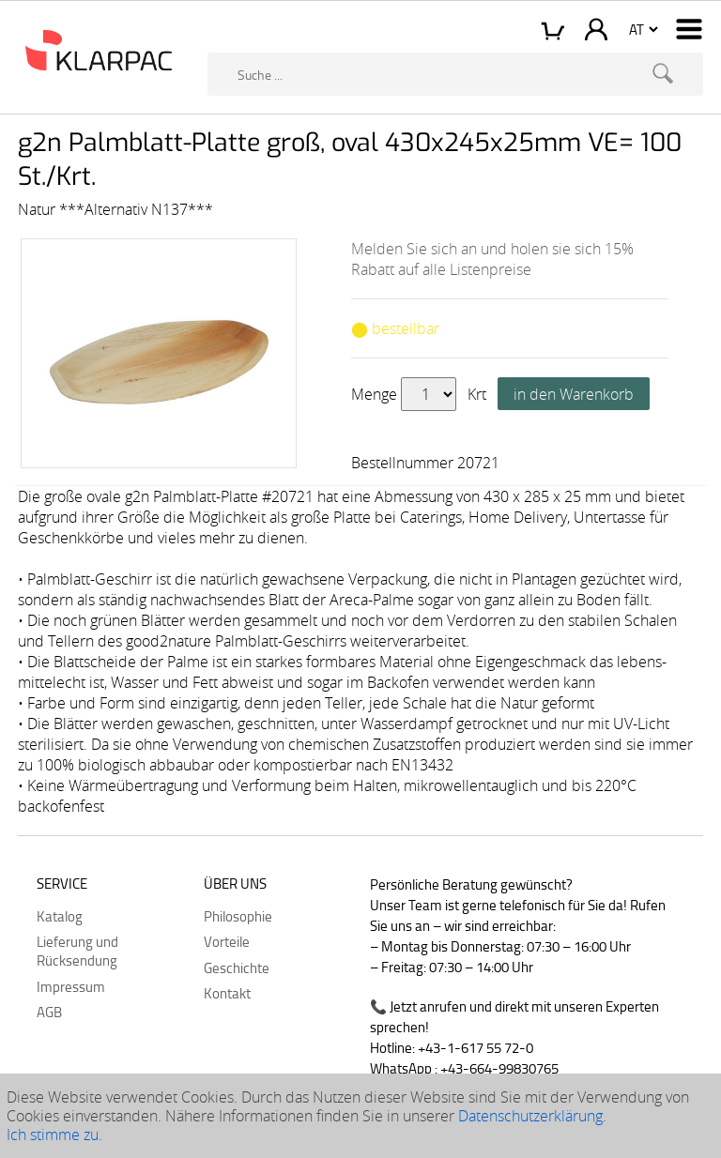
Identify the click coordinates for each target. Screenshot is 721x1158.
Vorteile (227, 941)
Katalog (60, 916)
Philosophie (238, 916)
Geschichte (236, 967)
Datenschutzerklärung (530, 1115)
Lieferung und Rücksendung (77, 950)
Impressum (71, 986)
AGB (49, 1011)
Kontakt (227, 992)
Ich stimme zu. (54, 1134)
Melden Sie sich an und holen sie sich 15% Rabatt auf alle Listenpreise (492, 259)
